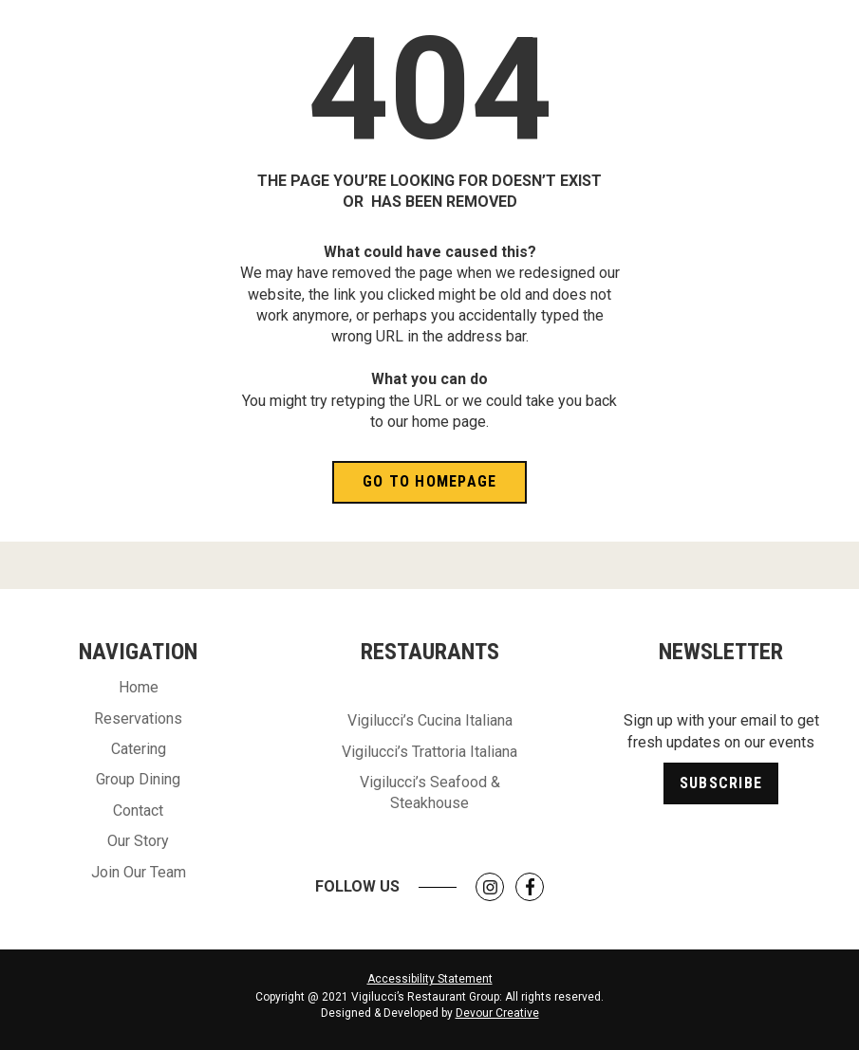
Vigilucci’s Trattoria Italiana (429, 752)
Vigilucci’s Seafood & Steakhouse (430, 792)
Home (139, 687)
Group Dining (138, 779)
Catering (138, 749)
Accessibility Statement (430, 979)
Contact (138, 810)
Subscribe (721, 783)
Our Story (138, 841)
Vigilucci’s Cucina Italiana (430, 720)
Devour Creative (497, 1013)
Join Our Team (138, 872)
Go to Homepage (430, 481)
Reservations (138, 718)
